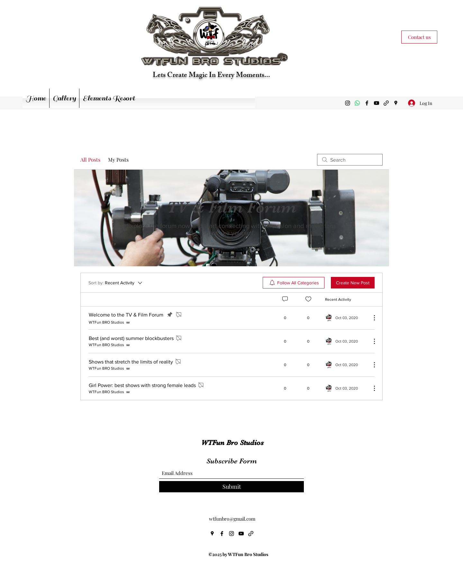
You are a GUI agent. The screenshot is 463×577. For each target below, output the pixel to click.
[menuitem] (293, 282)
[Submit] (231, 486)
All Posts (90, 159)
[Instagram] (347, 103)
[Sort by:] (115, 283)
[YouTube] (376, 103)
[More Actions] (371, 318)
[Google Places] (396, 103)
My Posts (118, 159)
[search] (350, 160)
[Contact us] (419, 37)
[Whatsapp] (357, 103)
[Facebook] (367, 103)
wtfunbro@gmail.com (232, 519)
